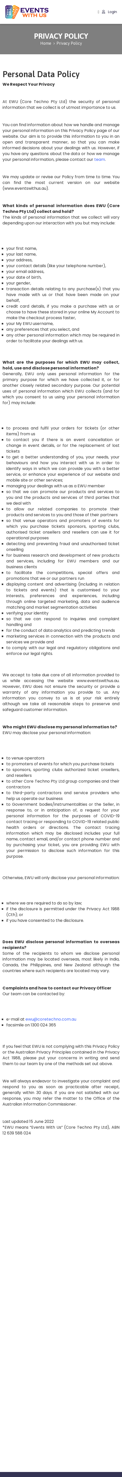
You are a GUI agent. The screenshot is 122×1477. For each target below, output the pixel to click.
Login (109, 12)
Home (45, 43)
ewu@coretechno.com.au (51, 1019)
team (99, 159)
